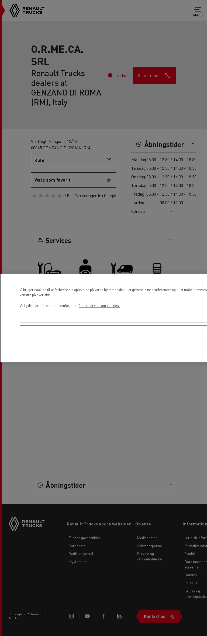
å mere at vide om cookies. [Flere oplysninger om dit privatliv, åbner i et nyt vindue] (99, 305)
